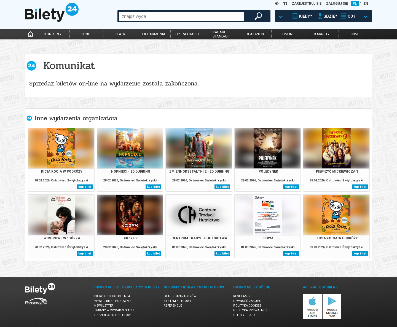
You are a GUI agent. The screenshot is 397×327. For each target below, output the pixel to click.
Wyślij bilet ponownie (112, 301)
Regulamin (242, 296)
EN (366, 4)
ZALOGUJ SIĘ (337, 4)
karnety (321, 34)
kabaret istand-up (221, 34)
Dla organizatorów (180, 296)
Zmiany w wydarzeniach (114, 310)
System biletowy (178, 301)
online (288, 34)
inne (355, 34)
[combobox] (181, 16)
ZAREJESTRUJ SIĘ (306, 4)
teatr (120, 34)
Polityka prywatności (251, 310)
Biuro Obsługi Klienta (112, 296)
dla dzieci (255, 34)
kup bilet (84, 187)
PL (355, 4)
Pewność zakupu (247, 301)
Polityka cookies (247, 305)
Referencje (173, 305)
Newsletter (104, 305)
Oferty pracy (244, 315)
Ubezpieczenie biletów (112, 315)
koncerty (52, 34)
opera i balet (187, 34)
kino (86, 34)
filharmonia (153, 34)
